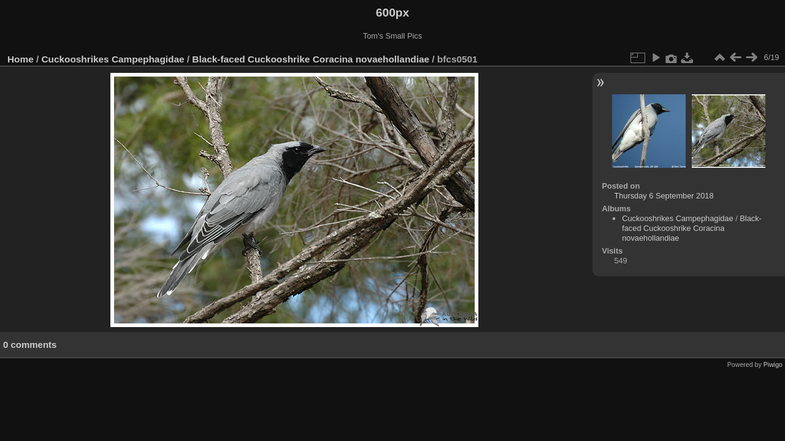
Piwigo (773, 364)
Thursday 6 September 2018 (663, 195)
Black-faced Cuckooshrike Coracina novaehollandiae (310, 59)
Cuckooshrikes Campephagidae (113, 59)
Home (20, 59)
